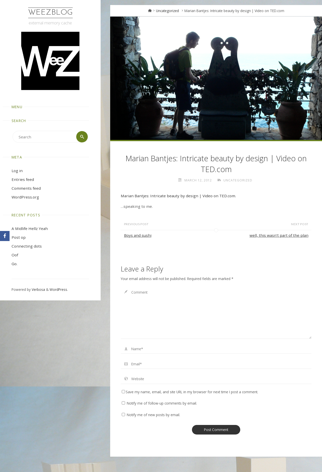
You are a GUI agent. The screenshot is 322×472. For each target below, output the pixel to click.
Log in (17, 170)
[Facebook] (5, 236)
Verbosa (38, 289)
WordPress (58, 289)
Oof (15, 254)
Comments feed (26, 188)
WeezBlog (50, 13)
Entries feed (23, 179)
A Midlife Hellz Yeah (30, 228)
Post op (19, 237)
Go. (14, 263)
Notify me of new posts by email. (153, 414)
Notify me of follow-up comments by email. (162, 403)
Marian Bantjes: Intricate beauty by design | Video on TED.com (178, 195)
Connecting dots (27, 246)
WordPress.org (25, 197)
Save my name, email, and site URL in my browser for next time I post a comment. (190, 391)
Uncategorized (167, 10)
